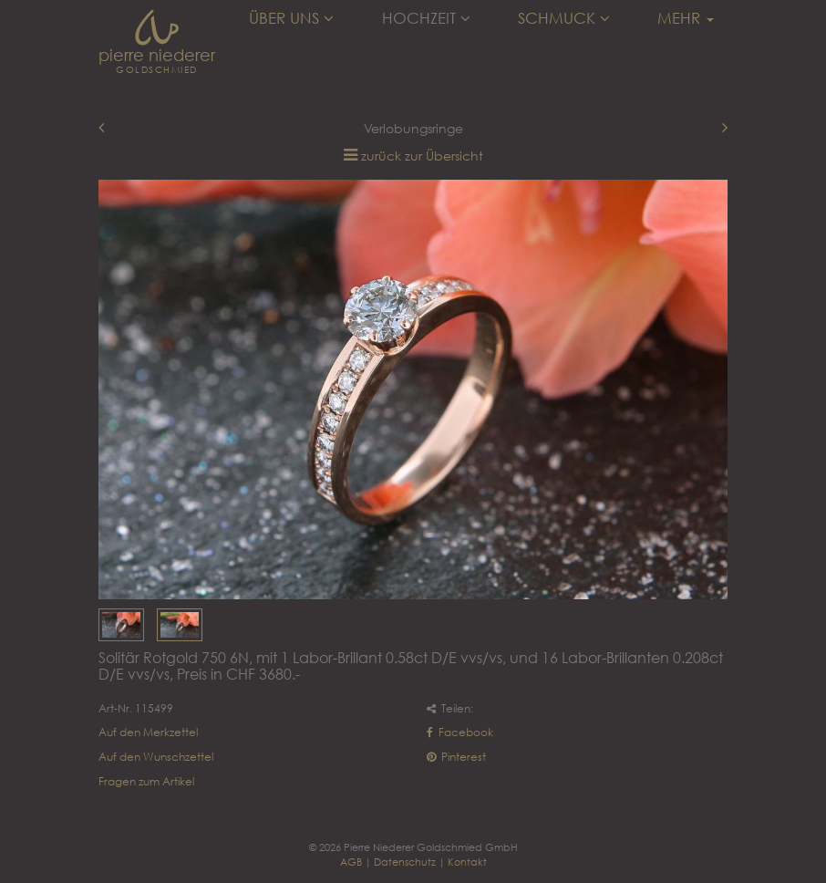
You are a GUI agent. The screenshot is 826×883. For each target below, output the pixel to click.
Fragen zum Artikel (146, 781)
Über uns (291, 18)
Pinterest (456, 757)
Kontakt (467, 861)
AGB (351, 861)
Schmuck (564, 18)
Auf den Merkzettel (148, 732)
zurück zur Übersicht (422, 155)
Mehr (685, 18)
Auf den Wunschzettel (155, 757)
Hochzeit (426, 18)
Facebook (460, 732)
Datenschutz (405, 861)
